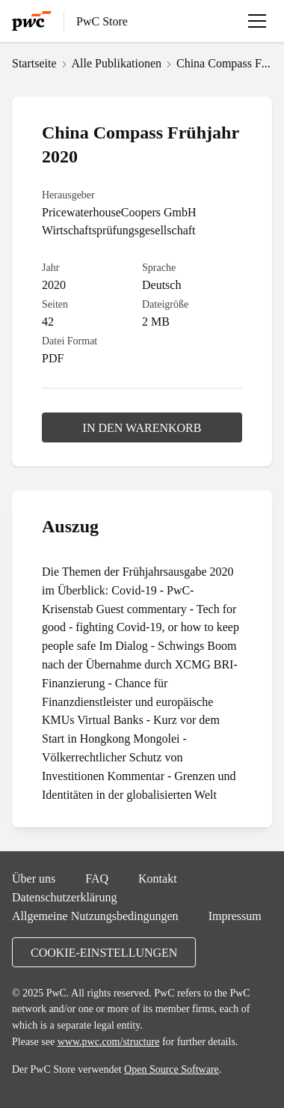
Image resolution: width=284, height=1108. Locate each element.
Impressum (235, 916)
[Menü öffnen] (257, 21)
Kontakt (157, 878)
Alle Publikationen (116, 63)
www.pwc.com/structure (109, 1041)
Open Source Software (171, 1069)
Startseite (34, 63)
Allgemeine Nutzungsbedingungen (95, 916)
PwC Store (102, 21)
